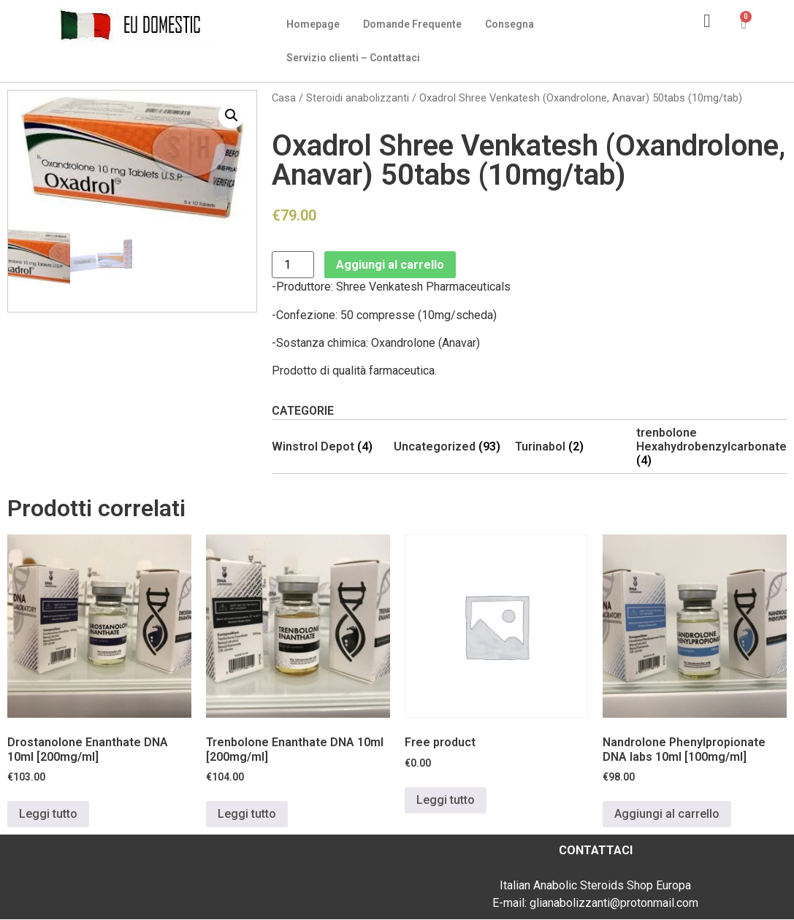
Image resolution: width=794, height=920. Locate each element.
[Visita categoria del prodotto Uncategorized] (447, 446)
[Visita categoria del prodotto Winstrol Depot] (325, 446)
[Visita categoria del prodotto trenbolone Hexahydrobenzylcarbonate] (711, 447)
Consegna (509, 24)
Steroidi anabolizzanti (357, 97)
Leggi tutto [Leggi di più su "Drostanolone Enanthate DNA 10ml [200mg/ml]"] (48, 814)
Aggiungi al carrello (390, 265)
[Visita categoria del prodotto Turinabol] (568, 446)
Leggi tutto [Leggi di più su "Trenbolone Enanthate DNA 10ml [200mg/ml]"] (247, 814)
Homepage (313, 24)
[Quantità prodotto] (293, 264)
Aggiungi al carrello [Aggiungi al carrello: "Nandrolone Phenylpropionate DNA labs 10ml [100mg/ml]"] (666, 814)
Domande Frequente (412, 24)
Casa (284, 97)
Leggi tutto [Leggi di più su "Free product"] (445, 800)
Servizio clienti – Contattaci (353, 58)
